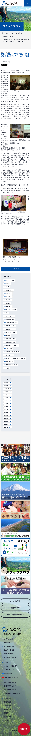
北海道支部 (7, 698)
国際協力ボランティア (10, 365)
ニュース (7, 662)
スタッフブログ (12, 26)
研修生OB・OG (9, 319)
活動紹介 (7, 643)
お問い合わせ (8, 654)
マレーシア (8, 296)
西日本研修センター (10, 332)
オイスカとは (8, 639)
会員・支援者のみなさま (15, 615)
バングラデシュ (9, 280)
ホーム (5, 33)
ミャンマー (8, 300)
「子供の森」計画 (9, 339)
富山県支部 (7, 709)
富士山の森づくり (9, 342)
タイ (6, 313)
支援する (24, 729)
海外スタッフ (8, 355)
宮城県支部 (7, 702)
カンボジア (8, 293)
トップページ (15, 269)
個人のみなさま (9, 646)
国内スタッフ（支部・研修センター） (14, 358)
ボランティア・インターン (11, 352)
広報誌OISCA (15, 608)
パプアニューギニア (10, 309)
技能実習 (7, 335)
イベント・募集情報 (11, 666)
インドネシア (8, 290)
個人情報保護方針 (10, 657)
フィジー (7, 283)
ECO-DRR (8, 348)
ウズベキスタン (9, 316)
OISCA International (12, 693)
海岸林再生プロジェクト (11, 345)
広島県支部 (7, 717)
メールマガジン (15, 601)
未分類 (6, 368)
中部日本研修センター (10, 322)
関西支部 (7, 713)
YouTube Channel (11, 677)
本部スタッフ (7, 36)
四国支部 (7, 720)
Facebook (8, 673)
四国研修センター (9, 329)
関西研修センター (9, 326)
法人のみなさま (9, 650)
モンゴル (7, 303)
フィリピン (8, 306)
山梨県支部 (7, 706)
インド (6, 287)
